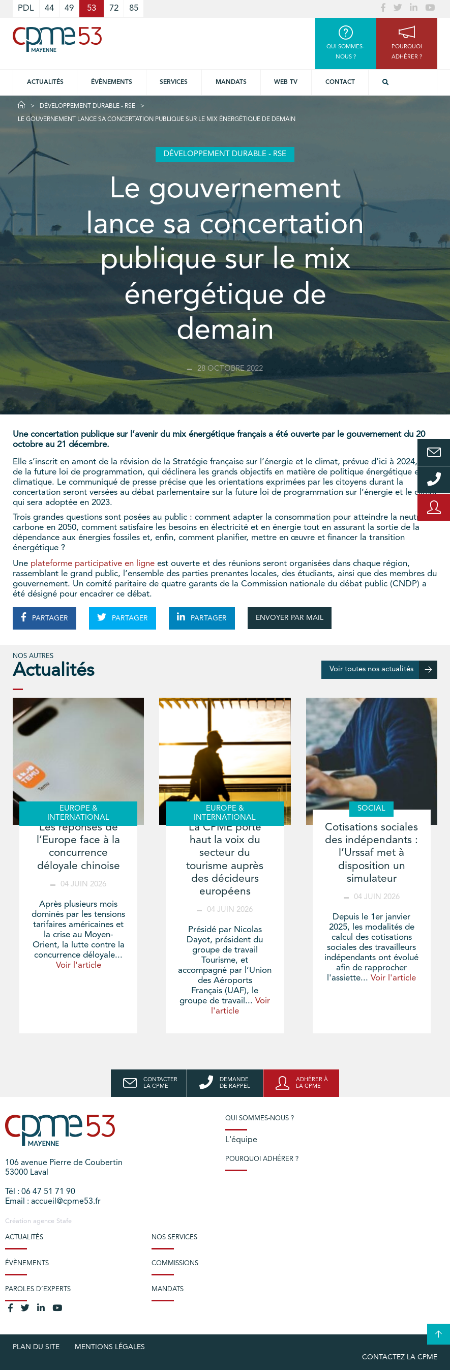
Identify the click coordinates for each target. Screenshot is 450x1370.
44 (49, 8)
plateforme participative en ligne (93, 563)
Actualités (45, 82)
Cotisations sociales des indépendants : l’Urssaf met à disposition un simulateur (371, 853)
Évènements (111, 82)
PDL (26, 8)
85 (133, 8)
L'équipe (241, 1140)
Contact (340, 82)
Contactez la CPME (399, 1357)
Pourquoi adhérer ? (261, 1159)
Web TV (285, 82)
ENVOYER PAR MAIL (289, 617)
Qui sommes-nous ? (259, 1118)
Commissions (175, 1263)
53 (91, 8)
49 (69, 8)
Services (174, 82)
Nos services (174, 1237)
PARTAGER (44, 617)
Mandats (231, 82)
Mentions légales (110, 1347)
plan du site (36, 1347)
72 (113, 8)
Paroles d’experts (38, 1289)
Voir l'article (78, 965)
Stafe (64, 1221)
